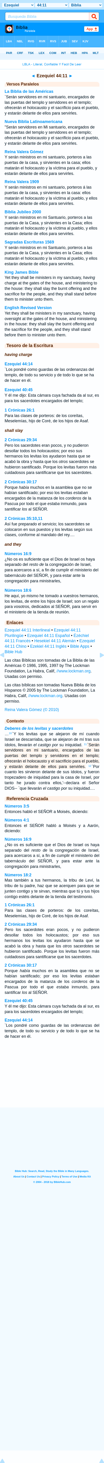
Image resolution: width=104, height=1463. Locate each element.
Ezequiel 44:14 (19, 364)
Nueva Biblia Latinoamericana (33, 121)
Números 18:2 (18, 875)
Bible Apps (79, 646)
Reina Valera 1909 (22, 181)
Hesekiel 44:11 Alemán (55, 641)
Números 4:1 (17, 820)
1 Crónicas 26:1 (20, 410)
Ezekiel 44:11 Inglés (48, 646)
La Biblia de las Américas (29, 91)
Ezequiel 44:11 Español (48, 635)
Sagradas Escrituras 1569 (29, 242)
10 (10, 733)
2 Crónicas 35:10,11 (23, 518)
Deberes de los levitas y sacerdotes (39, 728)
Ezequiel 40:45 (19, 390)
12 (90, 766)
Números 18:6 (18, 590)
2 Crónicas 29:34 (21, 440)
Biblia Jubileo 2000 (23, 212)
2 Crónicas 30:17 (21, 482)
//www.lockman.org (73, 671)
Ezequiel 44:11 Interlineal (27, 630)
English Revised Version (28, 307)
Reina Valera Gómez (24, 152)
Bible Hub (13, 652)
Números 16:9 (18, 553)
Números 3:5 (17, 806)
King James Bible (22, 272)
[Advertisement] (52, 1079)
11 (85, 744)
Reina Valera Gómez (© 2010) (32, 709)
